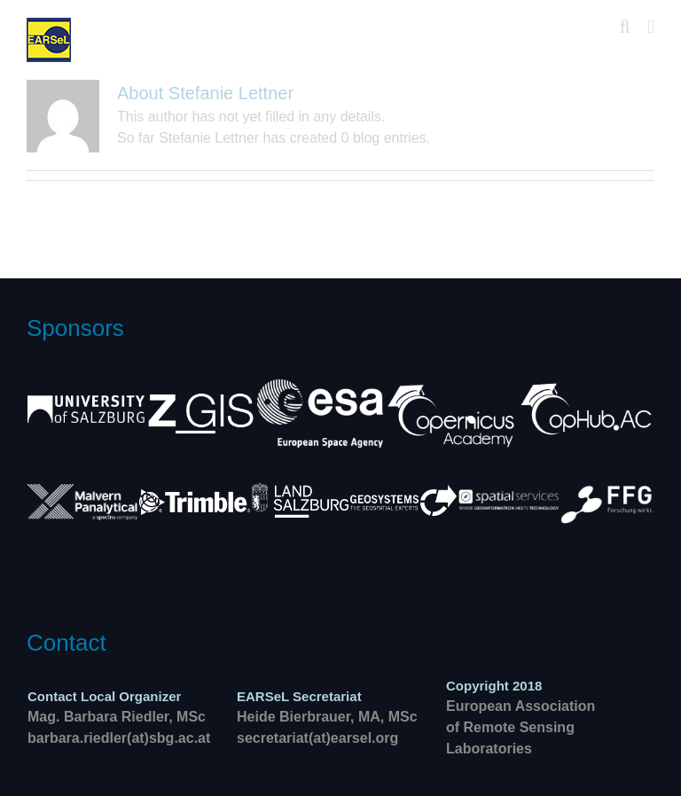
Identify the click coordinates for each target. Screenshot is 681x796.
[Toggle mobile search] (625, 27)
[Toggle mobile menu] (650, 27)
